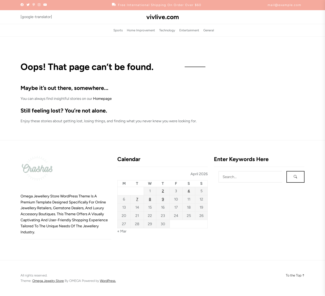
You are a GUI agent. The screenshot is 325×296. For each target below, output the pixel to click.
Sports (118, 30)
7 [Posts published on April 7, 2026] (137, 199)
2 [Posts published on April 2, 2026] (163, 191)
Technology (167, 30)
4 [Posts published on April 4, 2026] (189, 191)
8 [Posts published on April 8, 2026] (150, 199)
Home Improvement (141, 30)
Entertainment (189, 30)
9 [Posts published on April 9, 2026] (163, 199)
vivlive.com (162, 17)
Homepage (102, 98)
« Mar (121, 231)
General (208, 30)
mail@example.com (284, 5)
